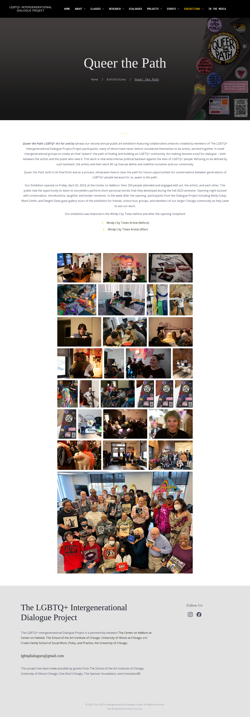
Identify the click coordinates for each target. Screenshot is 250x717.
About (78, 8)
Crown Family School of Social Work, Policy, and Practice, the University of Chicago (74, 643)
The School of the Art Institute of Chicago (73, 638)
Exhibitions (192, 8)
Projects (153, 8)
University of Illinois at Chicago (121, 638)
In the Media (217, 8)
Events (171, 8)
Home (67, 8)
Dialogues (135, 8)
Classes (95, 8)
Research (115, 8)
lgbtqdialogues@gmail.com (42, 656)
